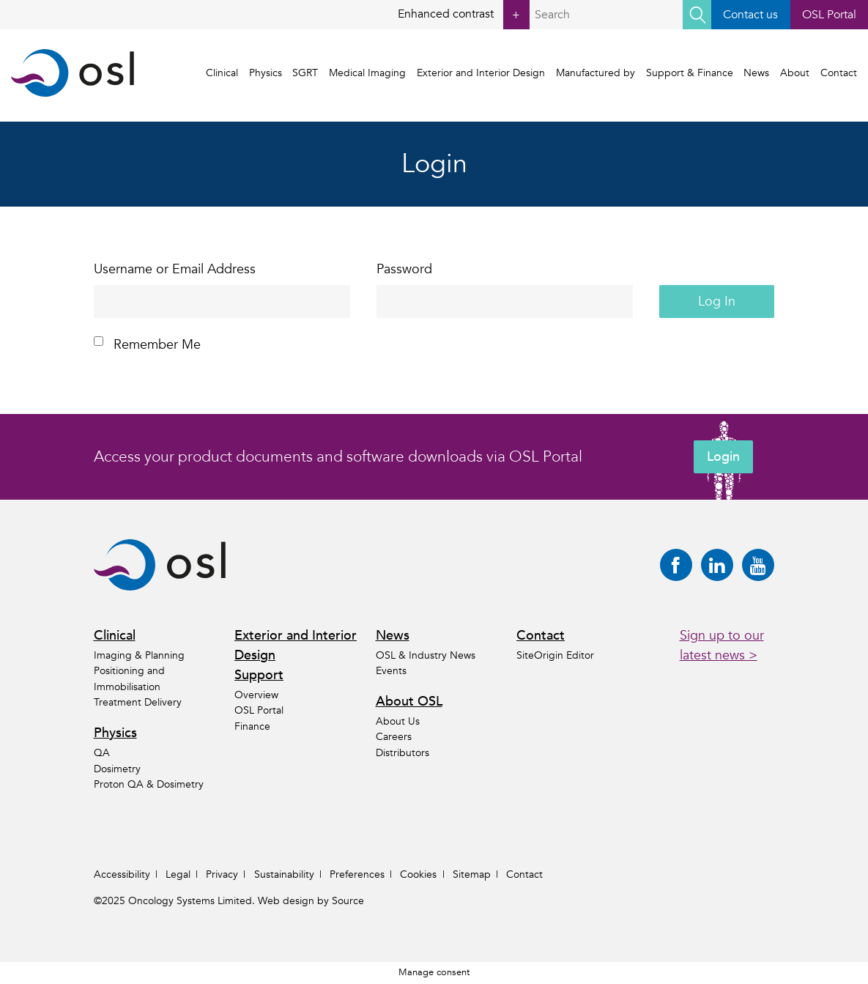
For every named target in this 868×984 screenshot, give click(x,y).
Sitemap (472, 874)
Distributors (402, 753)
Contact (838, 73)
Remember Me (147, 345)
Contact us (750, 15)
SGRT (306, 73)
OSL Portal (829, 15)
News (756, 73)
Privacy (222, 874)
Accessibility (122, 874)
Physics (265, 73)
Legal (178, 874)
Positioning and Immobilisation (129, 679)
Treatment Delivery (138, 702)
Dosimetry (117, 769)
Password (404, 269)
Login (723, 457)
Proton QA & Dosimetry (149, 784)
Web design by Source (311, 901)
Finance (252, 726)
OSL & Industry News (425, 655)
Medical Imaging (367, 73)
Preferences (357, 874)
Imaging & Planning (139, 655)
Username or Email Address (175, 269)
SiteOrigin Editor (555, 655)
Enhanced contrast (464, 14)
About (794, 73)
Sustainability (284, 874)
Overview (256, 695)
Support (258, 675)
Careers (394, 737)
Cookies (418, 874)
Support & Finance (689, 73)
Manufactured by (595, 73)
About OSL (409, 701)
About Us (398, 721)
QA (102, 753)
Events (391, 671)
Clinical (222, 73)
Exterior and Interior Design (481, 73)
